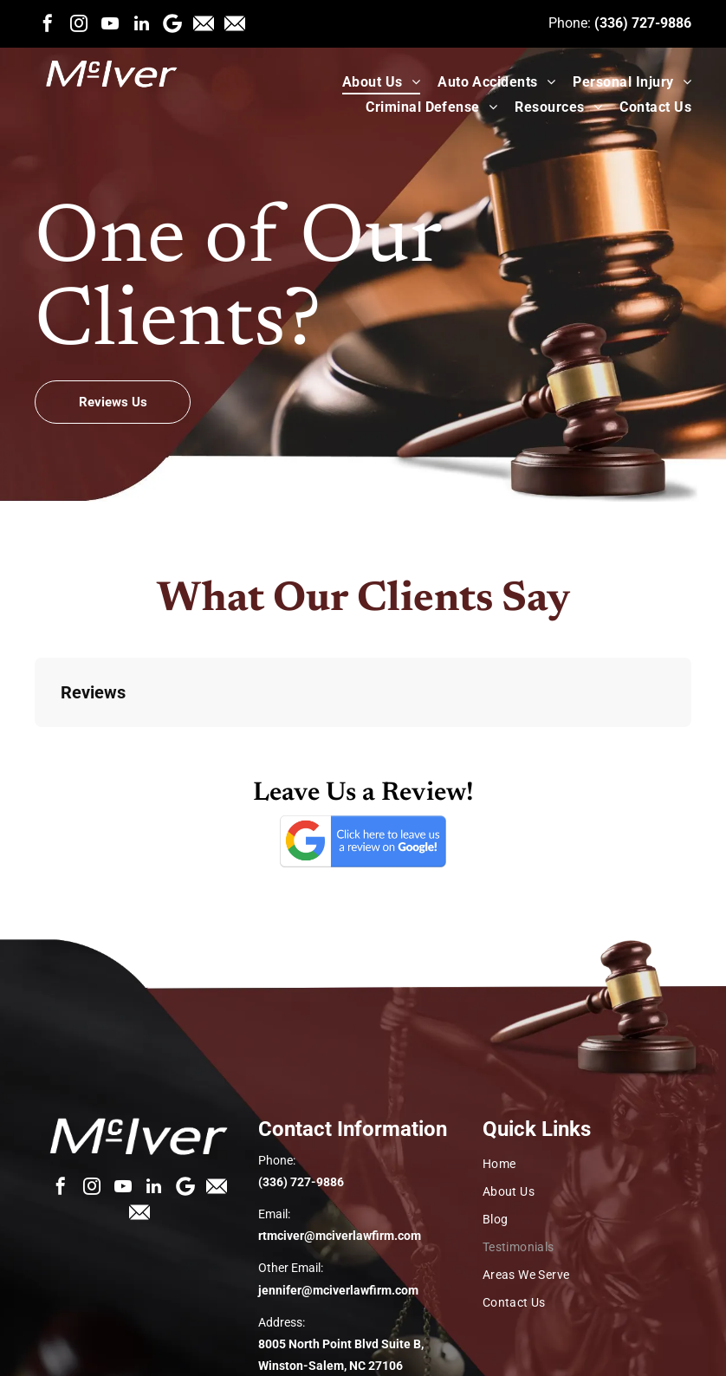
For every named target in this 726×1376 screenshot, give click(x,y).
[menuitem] (372, 81)
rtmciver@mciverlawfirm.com (339, 1236)
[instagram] (79, 23)
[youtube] (110, 23)
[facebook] (48, 23)
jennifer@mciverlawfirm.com (338, 1290)
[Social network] (204, 23)
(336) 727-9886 (642, 23)
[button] (35, 744)
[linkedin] (141, 23)
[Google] (172, 23)
